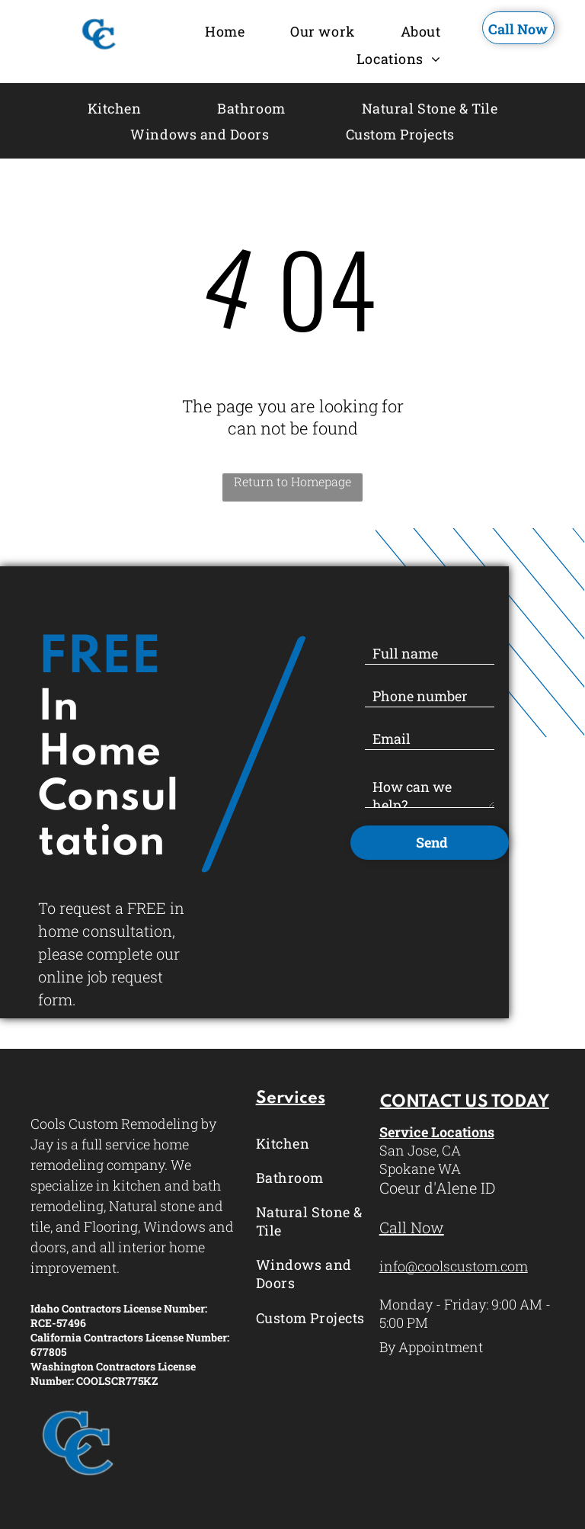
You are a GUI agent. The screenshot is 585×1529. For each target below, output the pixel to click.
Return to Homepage (292, 481)
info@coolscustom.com (453, 1266)
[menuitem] (224, 32)
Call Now (411, 1227)
